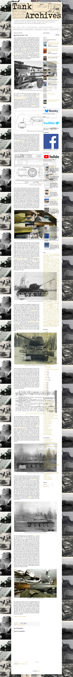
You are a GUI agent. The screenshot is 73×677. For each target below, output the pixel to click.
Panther (51, 300)
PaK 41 (44, 300)
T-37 (44, 318)
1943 (44, 257)
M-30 (44, 291)
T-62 (46, 319)
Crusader (55, 272)
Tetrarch (52, 321)
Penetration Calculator (54, 29)
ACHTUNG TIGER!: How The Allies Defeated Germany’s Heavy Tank (54, 63)
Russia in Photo (47, 476)
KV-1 (45, 286)
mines (48, 294)
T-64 (48, 319)
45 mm (46, 259)
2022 (46, 337)
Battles (18, 27)
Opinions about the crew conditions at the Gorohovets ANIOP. (35, 413)
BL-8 (49, 267)
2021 (46, 382)
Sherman (57, 309)
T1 (44, 320)
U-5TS (47, 324)
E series (57, 273)
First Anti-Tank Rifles (48, 356)
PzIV (52, 306)
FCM (44, 275)
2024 (46, 334)
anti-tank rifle (51, 265)
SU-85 (56, 314)
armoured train (51, 266)
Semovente (47, 309)
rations (58, 306)
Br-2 (44, 268)
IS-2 (51, 281)
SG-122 (53, 309)
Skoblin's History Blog (48, 479)
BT (48, 268)
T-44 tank (35, 535)
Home (14, 27)
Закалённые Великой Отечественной (51, 456)
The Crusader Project (48, 430)
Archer (55, 265)
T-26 (54, 315)
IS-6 (58, 281)
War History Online (47, 433)
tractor (56, 322)
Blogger (38, 671)
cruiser (53, 272)
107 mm (44, 254)
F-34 (58, 274)
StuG (58, 311)
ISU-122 (49, 283)
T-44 (51, 318)
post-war (52, 303)
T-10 (58, 314)
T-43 (49, 318)
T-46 (53, 318)
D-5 (50, 273)
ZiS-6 (55, 326)
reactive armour (45, 307)
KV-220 (56, 286)
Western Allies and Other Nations (46, 27)
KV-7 (50, 287)
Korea (53, 285)
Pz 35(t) (56, 304)
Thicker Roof (47, 361)
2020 (46, 384)
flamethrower (57, 275)
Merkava (58, 293)
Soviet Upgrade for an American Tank (51, 369)
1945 (51, 257)
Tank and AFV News (47, 423)
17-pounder (51, 255)
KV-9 (56, 287)
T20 (46, 320)
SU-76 (51, 314)
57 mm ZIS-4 (21, 94)
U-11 (45, 324)
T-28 (58, 315)
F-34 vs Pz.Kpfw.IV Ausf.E (49, 350)
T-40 (48, 318)
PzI (46, 306)
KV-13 (48, 286)
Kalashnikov (53, 284)
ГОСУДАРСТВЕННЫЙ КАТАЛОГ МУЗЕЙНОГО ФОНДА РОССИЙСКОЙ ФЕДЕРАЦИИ (51, 452)
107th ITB (48, 254)
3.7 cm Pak (52, 258)
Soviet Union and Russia (32, 27)
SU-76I (53, 314)
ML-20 (44, 295)
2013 (46, 395)
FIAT (52, 275)
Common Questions (29, 29)
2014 (46, 393)
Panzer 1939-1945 (51, 93)
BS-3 (46, 268)
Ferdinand (48, 275)
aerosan (51, 264)
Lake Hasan (48, 288)
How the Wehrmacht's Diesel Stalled (53, 217)
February (47, 379)
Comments (46, 486)
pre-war (57, 303)
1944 (48, 257)
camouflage (51, 268)
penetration (49, 301)
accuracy (57, 263)
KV (43, 286)
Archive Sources (38, 29)
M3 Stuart (55, 292)
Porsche (48, 303)
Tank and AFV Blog (47, 422)
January (47, 380)
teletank (49, 321)
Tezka (45, 448)
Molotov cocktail (54, 295)
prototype (50, 304)
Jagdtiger (49, 284)
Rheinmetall (45, 308)
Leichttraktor (57, 288)
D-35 (49, 273)
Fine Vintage (47, 352)
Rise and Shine (48, 366)
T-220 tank (34, 105)
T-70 (50, 319)
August (46, 345)
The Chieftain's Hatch (48, 429)
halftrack (51, 278)
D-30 (47, 273)
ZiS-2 (44, 326)
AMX (58, 264)
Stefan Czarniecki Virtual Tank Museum (51, 418)
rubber (54, 308)
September (47, 343)
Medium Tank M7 (53, 293)
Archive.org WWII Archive (48, 401)
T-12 (46, 315)
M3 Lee (51, 292)
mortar (58, 295)
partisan (58, 300)
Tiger (56, 321)
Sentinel (50, 309)
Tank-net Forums (47, 426)
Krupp (55, 285)
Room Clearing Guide (49, 364)
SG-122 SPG (34, 310)
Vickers (54, 324)
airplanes (55, 264)
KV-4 (44, 287)
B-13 (57, 266)
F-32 (56, 274)
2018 (46, 387)
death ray (54, 273)
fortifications (45, 278)
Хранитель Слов (47, 462)
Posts (45, 484)
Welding (44, 325)
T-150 (48, 315)
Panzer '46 (50, 87)
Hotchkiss (44, 280)
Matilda (46, 293)
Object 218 (55, 296)
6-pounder (48, 260)
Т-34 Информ (46, 461)
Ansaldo (47, 265)
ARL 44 (58, 265)
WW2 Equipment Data (48, 434)
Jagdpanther (45, 284)
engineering (45, 274)
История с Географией (48, 457)
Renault (55, 307)
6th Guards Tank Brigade (54, 260)
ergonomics (50, 274)
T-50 (55, 318)
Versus (23, 27)
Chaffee (48, 269)
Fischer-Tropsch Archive (48, 406)
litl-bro (45, 445)
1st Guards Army (55, 257)
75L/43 (44, 261)
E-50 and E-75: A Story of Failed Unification (54, 200)
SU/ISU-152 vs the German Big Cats (53, 166)
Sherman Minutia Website (48, 416)
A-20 (44, 263)
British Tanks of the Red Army (53, 82)
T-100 (44, 315)
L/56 (45, 288)
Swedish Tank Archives (48, 421)
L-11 (57, 287)
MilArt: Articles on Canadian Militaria (50, 412)
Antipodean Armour (47, 400)
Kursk (58, 285)
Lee (51, 288)
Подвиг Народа (47, 458)
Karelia (57, 284)
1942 (57, 255)
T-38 (46, 318)
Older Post (37, 661)
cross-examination (47, 272)
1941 (55, 255)
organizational (48, 299)
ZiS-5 (53, 326)
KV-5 (46, 287)
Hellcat (44, 279)
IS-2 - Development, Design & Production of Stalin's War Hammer (53, 50)
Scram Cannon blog (47, 477)
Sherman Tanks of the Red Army (53, 56)
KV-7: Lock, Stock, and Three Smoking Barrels (54, 234)
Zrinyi (57, 326)
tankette (52, 320)
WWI (58, 325)
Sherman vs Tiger (53, 182)
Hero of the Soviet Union (51, 279)
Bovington (57, 267)
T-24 (52, 315)
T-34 (22, 624)
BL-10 (47, 267)
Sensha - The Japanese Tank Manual (50, 415)
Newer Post (16, 661)
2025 (46, 332)
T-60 (44, 319)
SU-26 (46, 314)
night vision (47, 296)
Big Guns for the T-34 (49, 353)
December (47, 338)
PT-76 (54, 304)
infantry (48, 280)
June (46, 372)
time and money (47, 322)
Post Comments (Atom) (23, 663)
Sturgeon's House (47, 419)
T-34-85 (24, 624)
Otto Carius (52, 299)
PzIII (50, 306)
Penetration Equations (54, 208)
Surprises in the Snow (49, 358)
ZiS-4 (51, 326)
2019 (46, 385)
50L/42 (49, 259)
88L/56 (53, 261)
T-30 (46, 316)
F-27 (53, 274)
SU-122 (51, 313)
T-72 (51, 319)
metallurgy (45, 294)
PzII (48, 306)
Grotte (49, 278)
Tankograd (46, 427)
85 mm (18, 624)
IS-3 (53, 281)
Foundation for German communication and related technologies (51, 408)
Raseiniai (55, 306)
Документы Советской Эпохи (49, 454)
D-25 (44, 273)
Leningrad (45, 289)
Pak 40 (58, 299)
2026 (46, 331)
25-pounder (48, 258)
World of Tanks (54, 325)
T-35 (58, 316)
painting (55, 299)
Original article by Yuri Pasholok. (20, 616)
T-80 (53, 319)
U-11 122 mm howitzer (18, 140)
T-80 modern (56, 319)
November (47, 340)
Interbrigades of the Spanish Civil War (51, 443)
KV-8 (51, 287)
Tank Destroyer (47, 425)
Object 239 (35, 261)
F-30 (54, 274)
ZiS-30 (49, 326)
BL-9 (51, 267)
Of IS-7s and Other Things (49, 414)
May (46, 374)
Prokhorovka (45, 304)
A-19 (58, 261)
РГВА (45, 460)
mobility (47, 295)
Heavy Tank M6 (56, 278)
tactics (48, 320)
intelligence (53, 280)
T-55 (58, 318)
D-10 (58, 272)
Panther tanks (33, 479)
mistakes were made (54, 294)
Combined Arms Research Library (50, 405)
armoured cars (46, 266)
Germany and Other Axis (18, 29)
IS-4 (55, 281)
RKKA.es (46, 475)
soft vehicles (53, 310)
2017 (46, 388)
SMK (50, 310)
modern (50, 295)
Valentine (50, 324)
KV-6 (48, 287)
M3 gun (48, 292)
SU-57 (48, 314)
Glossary (46, 29)
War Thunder (57, 324)
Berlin (45, 267)
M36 (57, 292)
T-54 (24, 538)
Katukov (46, 285)
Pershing (54, 301)
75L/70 (47, 261)
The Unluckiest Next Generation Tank (51, 363)
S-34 (55, 308)
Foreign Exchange (49, 277)
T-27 (56, 315)
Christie (58, 269)
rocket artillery (49, 308)
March (46, 377)
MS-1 (25, 48)
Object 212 (51, 296)
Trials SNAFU (47, 355)
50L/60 (52, 259)
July (46, 371)
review (58, 307)
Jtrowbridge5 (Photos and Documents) (51, 411)
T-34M (54, 316)
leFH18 (54, 288)
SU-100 (30, 496)
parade (55, 300)
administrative (46, 264)
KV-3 (58, 286)
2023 (46, 335)
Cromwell (57, 271)
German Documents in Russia (49, 442)
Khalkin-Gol (50, 285)
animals (44, 265)
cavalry (58, 268)
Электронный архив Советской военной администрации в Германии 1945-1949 (51, 465)
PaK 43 (48, 300)
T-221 (50, 315)
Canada (55, 268)
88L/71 (56, 261)
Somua (58, 310)
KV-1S (50, 286)
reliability (51, 307)
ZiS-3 (46, 326)
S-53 (20, 624)
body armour (54, 267)
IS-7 (44, 283)
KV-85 (54, 287)
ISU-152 (57, 283)
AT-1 (29, 56)
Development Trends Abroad (50, 359)
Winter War (48, 325)
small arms (45, 310)
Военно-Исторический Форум (49, 450)
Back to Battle (47, 367)
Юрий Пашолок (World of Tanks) (50, 466)
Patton (44, 301)
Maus (50, 293)
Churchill (44, 271)
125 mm (51, 254)
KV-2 (53, 286)
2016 (46, 390)
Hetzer (58, 279)
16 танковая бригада (48, 439)
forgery (58, 277)
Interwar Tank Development (49, 410)
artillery (54, 266)
